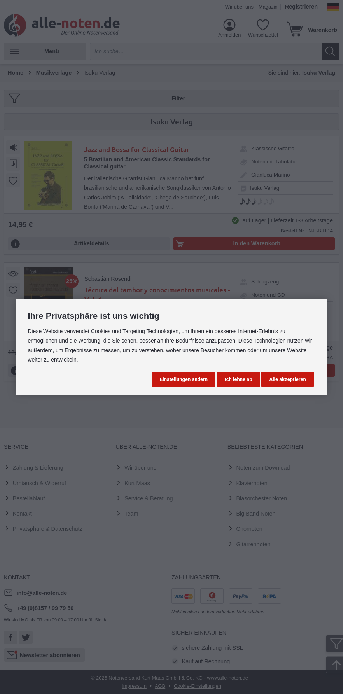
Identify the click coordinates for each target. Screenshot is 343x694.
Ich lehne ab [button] (238, 379)
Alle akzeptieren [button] (287, 379)
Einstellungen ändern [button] (184, 379)
